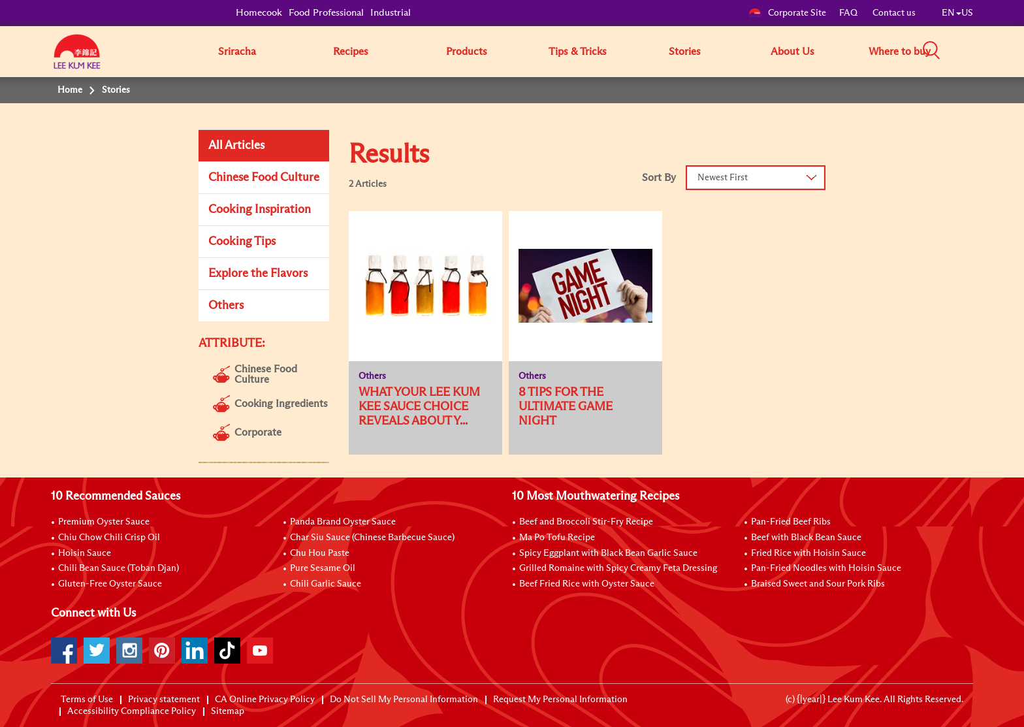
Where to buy (900, 51)
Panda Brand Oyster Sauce (343, 521)
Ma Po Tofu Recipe (557, 537)
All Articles (236, 146)
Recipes (350, 51)
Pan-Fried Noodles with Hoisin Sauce (826, 568)
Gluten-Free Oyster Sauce (110, 584)
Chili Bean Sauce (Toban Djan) (118, 568)
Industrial (390, 13)
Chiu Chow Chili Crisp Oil (109, 537)
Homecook (259, 13)
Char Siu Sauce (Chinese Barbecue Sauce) (372, 537)
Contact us (894, 13)
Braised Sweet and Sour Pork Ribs (818, 584)
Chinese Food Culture (263, 178)
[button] (977, 51)
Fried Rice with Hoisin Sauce (808, 553)
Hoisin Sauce (84, 553)
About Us (792, 51)
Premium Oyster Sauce (104, 521)
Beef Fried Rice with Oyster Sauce (586, 584)
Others (226, 306)
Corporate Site (787, 13)
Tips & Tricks (578, 51)
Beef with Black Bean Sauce (806, 537)
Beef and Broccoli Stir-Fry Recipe (586, 521)
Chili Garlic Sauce (325, 584)
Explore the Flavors (258, 274)
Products (466, 51)
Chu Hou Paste (319, 553)
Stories (685, 51)
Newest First (722, 177)
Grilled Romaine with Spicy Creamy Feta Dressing (618, 568)
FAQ (849, 13)
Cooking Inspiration (259, 210)
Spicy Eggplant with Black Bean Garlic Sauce (608, 553)
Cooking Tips (242, 242)
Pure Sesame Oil (322, 568)
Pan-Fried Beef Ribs (791, 521)
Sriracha (237, 51)
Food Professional (326, 13)
